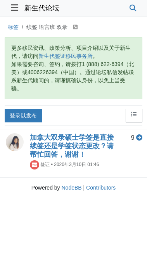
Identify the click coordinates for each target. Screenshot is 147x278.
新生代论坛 (41, 8)
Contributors (101, 188)
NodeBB (71, 188)
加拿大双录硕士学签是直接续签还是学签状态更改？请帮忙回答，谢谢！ (72, 146)
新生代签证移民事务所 (65, 56)
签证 (45, 164)
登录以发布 (23, 115)
